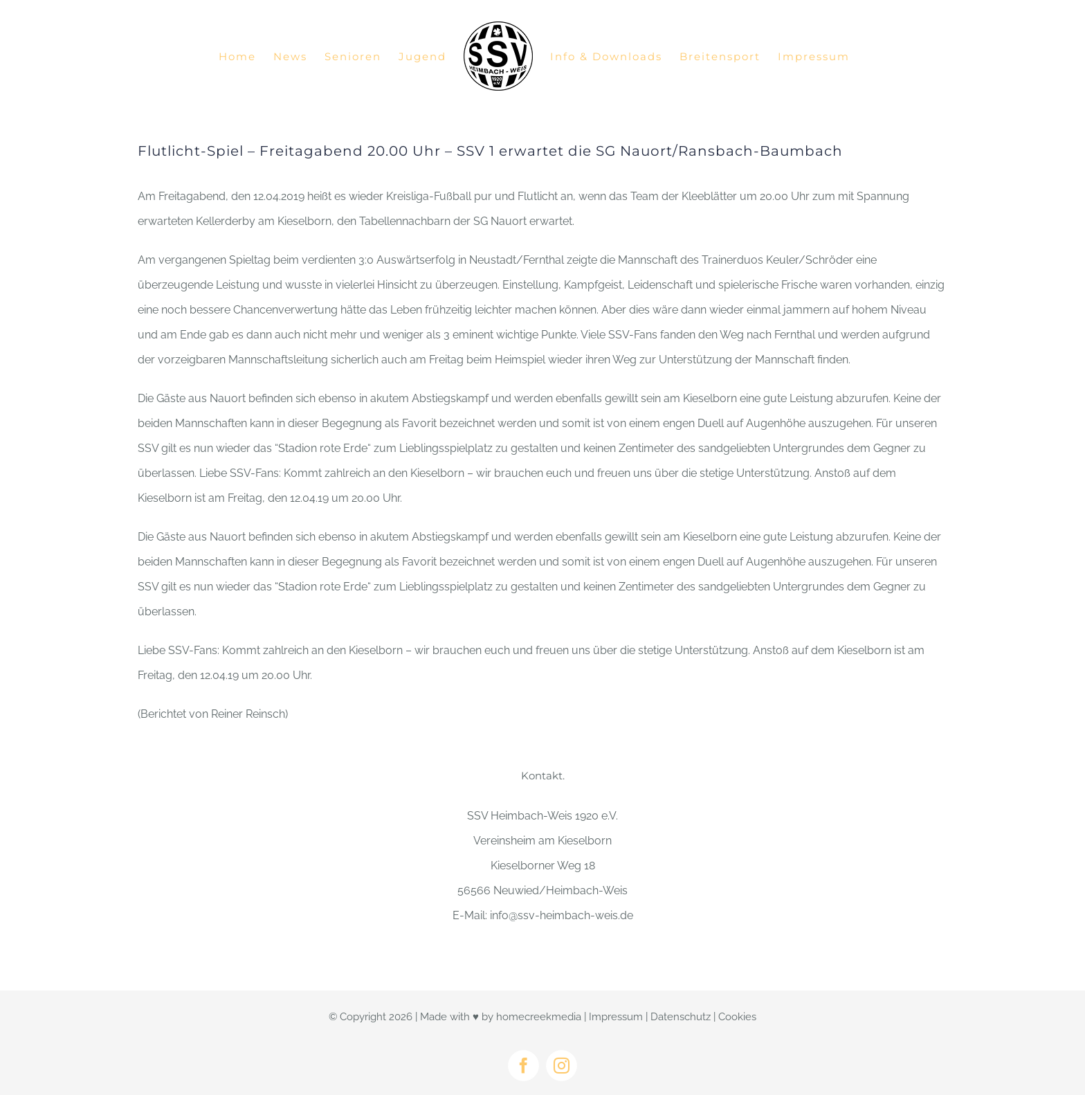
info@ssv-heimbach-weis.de (561, 915)
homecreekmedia (538, 1017)
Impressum (616, 1017)
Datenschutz (680, 1017)
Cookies (737, 1017)
